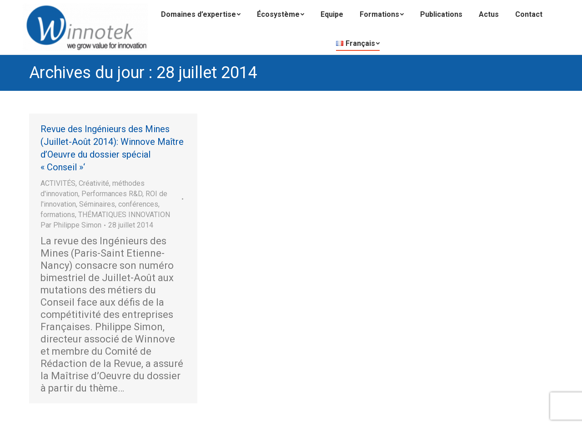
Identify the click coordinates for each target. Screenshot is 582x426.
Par (70, 225)
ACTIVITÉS (57, 183)
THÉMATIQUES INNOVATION (124, 214)
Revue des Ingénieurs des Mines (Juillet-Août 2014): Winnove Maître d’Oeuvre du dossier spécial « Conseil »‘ (112, 148)
